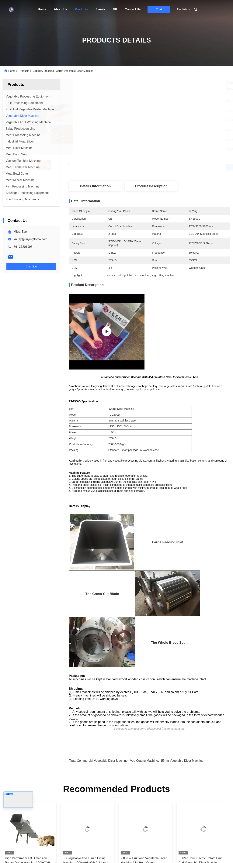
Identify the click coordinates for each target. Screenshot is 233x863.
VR (115, 9)
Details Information (95, 186)
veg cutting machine (144, 760)
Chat (158, 9)
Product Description (151, 186)
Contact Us (133, 9)
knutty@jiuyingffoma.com (30, 239)
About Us (60, 9)
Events (100, 9)
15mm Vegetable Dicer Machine (182, 760)
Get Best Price (169, 167)
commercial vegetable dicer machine (102, 760)
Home (42, 9)
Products (81, 9)
